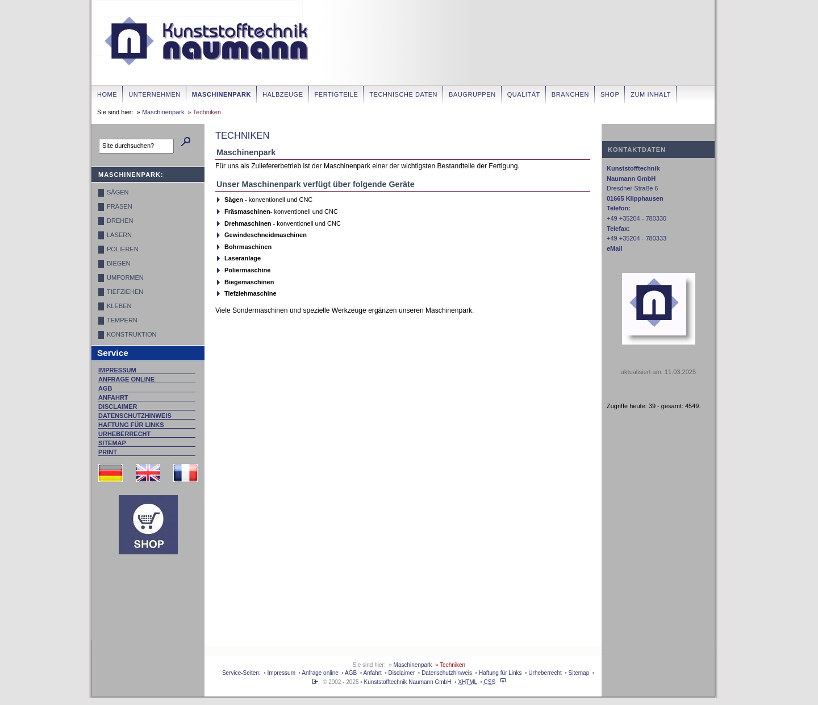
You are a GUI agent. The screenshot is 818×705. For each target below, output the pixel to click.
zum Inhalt (651, 94)
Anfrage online (126, 379)
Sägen (118, 192)
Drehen (120, 220)
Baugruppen (472, 94)
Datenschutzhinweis (135, 415)
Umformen (125, 277)
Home (107, 94)
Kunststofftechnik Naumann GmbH (408, 682)
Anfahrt (113, 397)
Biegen (119, 263)
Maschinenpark (221, 94)
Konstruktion (131, 334)
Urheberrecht (124, 433)
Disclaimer (117, 406)
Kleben (119, 305)
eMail (615, 248)
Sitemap (112, 442)
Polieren (123, 249)
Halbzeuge (282, 94)
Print (107, 452)
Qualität (523, 94)
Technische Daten (403, 94)
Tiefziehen (125, 291)
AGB (105, 388)
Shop (609, 94)
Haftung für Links (131, 424)
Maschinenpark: (131, 174)
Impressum (117, 370)
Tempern (122, 320)
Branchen (570, 94)
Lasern (119, 234)
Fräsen (119, 206)
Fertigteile (336, 94)
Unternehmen (154, 94)
